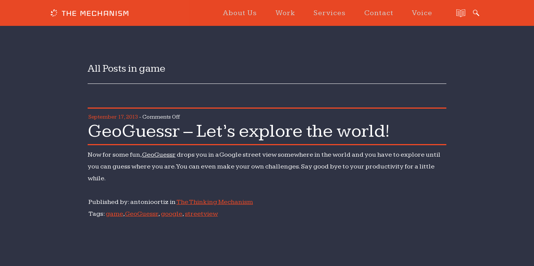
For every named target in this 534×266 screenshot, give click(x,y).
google (171, 214)
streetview (201, 214)
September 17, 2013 (113, 117)
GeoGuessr (159, 154)
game (114, 214)
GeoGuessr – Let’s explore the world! (239, 131)
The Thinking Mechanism (214, 202)
